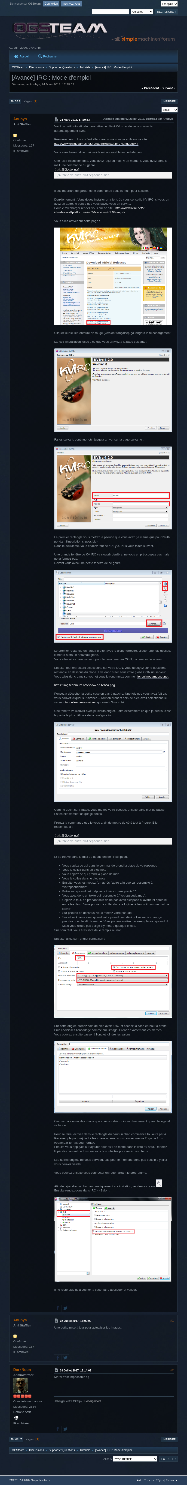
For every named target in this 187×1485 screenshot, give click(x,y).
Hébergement (92, 1401)
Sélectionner (70, 169)
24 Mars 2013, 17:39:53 (75, 119)
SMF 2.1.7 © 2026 (19, 1480)
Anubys (20, 119)
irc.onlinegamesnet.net (152, 676)
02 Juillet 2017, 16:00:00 (75, 1321)
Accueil (21, 56)
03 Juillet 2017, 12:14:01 (75, 1370)
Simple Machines (40, 1480)
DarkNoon (22, 1370)
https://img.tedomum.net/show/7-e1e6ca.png (84, 685)
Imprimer (169, 101)
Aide (139, 1480)
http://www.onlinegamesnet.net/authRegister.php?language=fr (96, 143)
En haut (16, 1439)
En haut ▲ (172, 1480)
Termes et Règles (154, 1480)
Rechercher (48, 56)
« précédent (150, 88)
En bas (15, 101)
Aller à (107, 1458)
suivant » (168, 88)
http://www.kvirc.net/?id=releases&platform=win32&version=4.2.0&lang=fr (99, 210)
